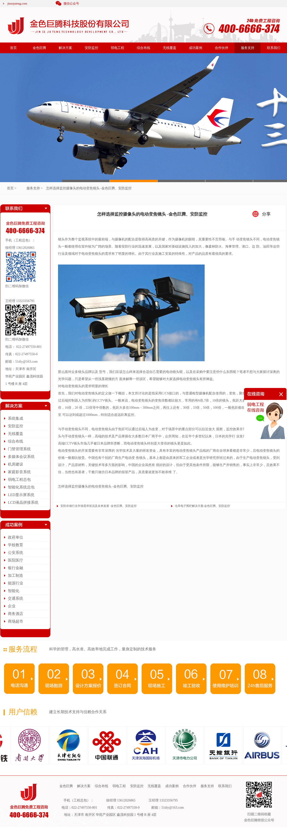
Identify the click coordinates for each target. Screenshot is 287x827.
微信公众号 (71, 3)
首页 (13, 48)
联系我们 (273, 48)
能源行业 (15, 583)
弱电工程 (117, 48)
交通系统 (15, 598)
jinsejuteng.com (17, 3)
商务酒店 (15, 614)
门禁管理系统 (19, 449)
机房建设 (15, 464)
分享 (266, 214)
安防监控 (91, 48)
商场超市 (15, 621)
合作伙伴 (221, 48)
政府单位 (15, 537)
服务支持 (247, 48)
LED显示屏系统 (21, 495)
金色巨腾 (39, 48)
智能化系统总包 (21, 487)
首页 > (11, 188)
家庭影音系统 (19, 472)
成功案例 (195, 48)
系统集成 (15, 418)
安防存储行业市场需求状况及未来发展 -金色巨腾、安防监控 (98, 506)
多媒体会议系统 (21, 457)
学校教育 (15, 545)
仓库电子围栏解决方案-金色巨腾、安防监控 (202, 506)
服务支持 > (35, 188)
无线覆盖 (169, 48)
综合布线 (143, 48)
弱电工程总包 (19, 479)
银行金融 (15, 568)
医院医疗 (15, 560)
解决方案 (65, 48)
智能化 (13, 591)
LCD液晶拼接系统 (23, 502)
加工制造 (15, 575)
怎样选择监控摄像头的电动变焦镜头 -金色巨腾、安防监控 (89, 188)
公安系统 (15, 553)
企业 (12, 606)
